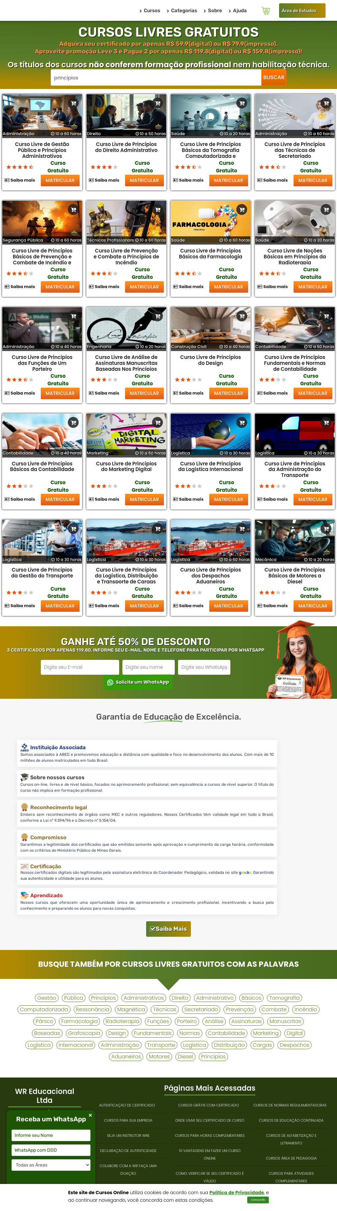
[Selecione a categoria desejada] (51, 1165)
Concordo (258, 1200)
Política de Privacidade (237, 1192)
